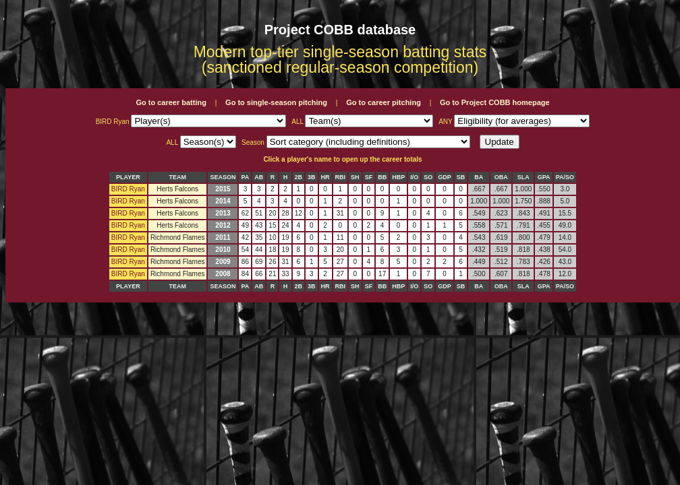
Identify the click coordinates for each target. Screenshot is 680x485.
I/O (414, 177)
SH (355, 177)
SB (461, 177)
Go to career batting (171, 102)
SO (428, 177)
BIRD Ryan (128, 189)
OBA (501, 177)
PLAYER (128, 177)
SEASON (222, 177)
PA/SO (565, 177)
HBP (398, 177)
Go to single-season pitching (276, 102)
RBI (340, 177)
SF (369, 177)
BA (478, 177)
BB (382, 177)
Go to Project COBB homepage (495, 102)
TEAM (177, 177)
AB (258, 177)
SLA (523, 177)
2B (299, 177)
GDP (444, 177)
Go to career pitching (383, 102)
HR (325, 177)
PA (245, 177)
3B (312, 177)
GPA (544, 177)
